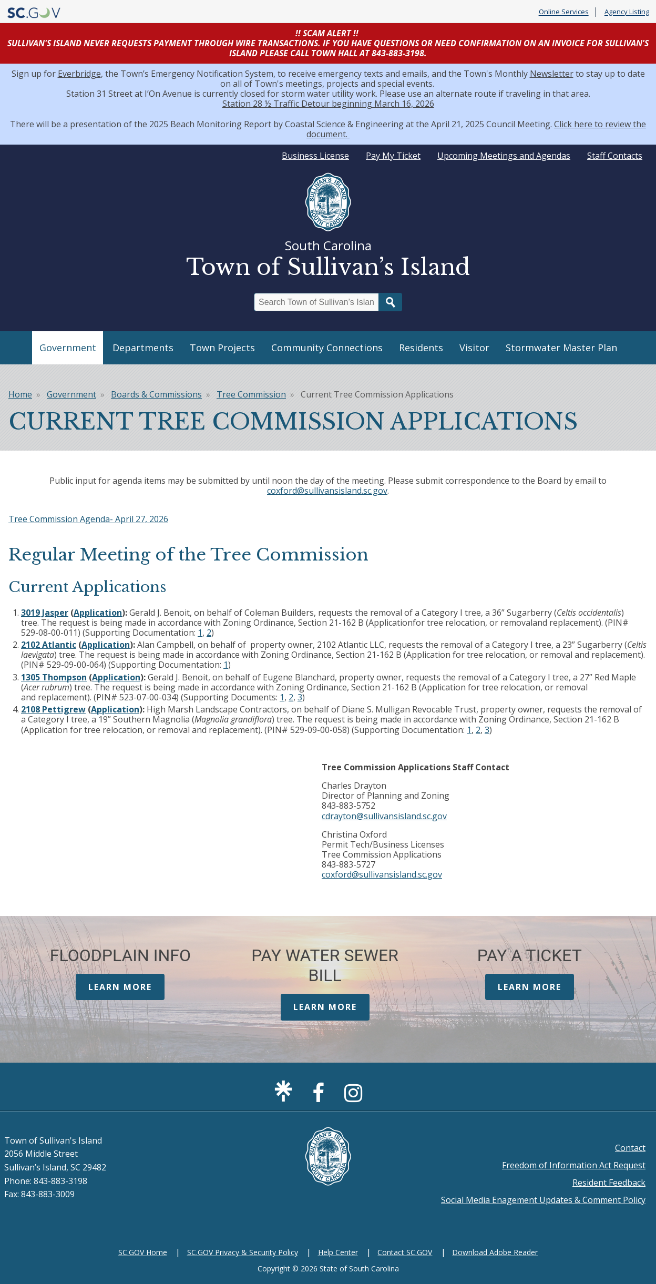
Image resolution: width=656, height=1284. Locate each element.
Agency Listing (626, 12)
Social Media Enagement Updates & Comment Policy (543, 1200)
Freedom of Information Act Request (573, 1165)
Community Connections (327, 347)
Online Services (564, 12)
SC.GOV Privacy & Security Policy (242, 1252)
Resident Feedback (608, 1182)
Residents (421, 347)
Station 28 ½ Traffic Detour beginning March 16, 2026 (328, 103)
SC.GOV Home (142, 1252)
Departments (142, 347)
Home (20, 394)
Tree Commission (251, 394)
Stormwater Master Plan (561, 347)
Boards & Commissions (156, 394)
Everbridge (79, 73)
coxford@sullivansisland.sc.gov (327, 490)
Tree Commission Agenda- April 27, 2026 (88, 519)
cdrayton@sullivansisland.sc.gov (384, 816)
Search (390, 302)
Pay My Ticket (393, 155)
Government (67, 347)
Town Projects (222, 347)
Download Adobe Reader (495, 1252)
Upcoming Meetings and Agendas (503, 155)
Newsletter (551, 73)
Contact (630, 1148)
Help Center (338, 1252)
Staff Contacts (614, 155)
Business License (315, 155)
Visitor (474, 347)
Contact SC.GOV (404, 1252)
